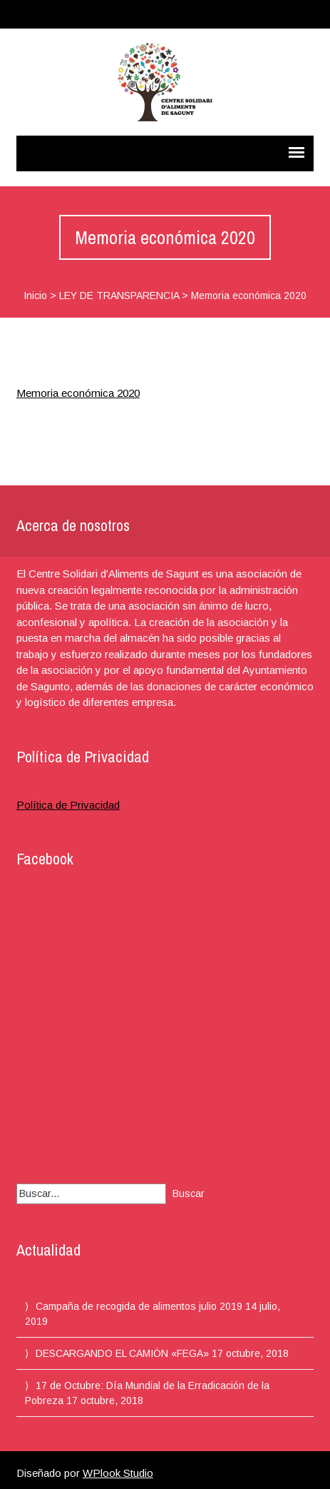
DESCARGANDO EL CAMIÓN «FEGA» (122, 1353)
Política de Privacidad (68, 805)
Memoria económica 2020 (78, 393)
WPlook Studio (118, 1473)
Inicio (35, 295)
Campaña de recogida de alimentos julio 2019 (139, 1306)
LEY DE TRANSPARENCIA (119, 295)
